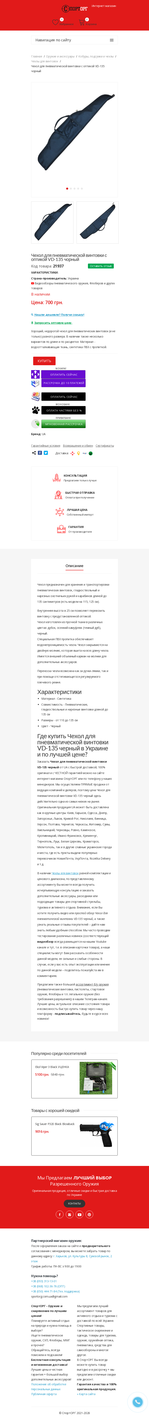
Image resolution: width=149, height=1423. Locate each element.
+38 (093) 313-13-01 (44, 1281)
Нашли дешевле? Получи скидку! (57, 315)
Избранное (63, 22)
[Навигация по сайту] (112, 40)
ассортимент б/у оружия (92, 984)
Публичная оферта (43, 1394)
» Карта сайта (86, 1394)
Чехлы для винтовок (65, 873)
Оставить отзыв (101, 266)
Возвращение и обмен (78, 446)
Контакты (74, 1203)
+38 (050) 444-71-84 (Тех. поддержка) (55, 1291)
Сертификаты (105, 446)
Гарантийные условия (45, 446)
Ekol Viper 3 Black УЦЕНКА (52, 1067)
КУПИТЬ (44, 361)
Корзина (88, 22)
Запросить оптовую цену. (51, 323)
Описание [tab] (74, 565)
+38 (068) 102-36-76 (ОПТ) (48, 1286)
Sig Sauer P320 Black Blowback (54, 1124)
